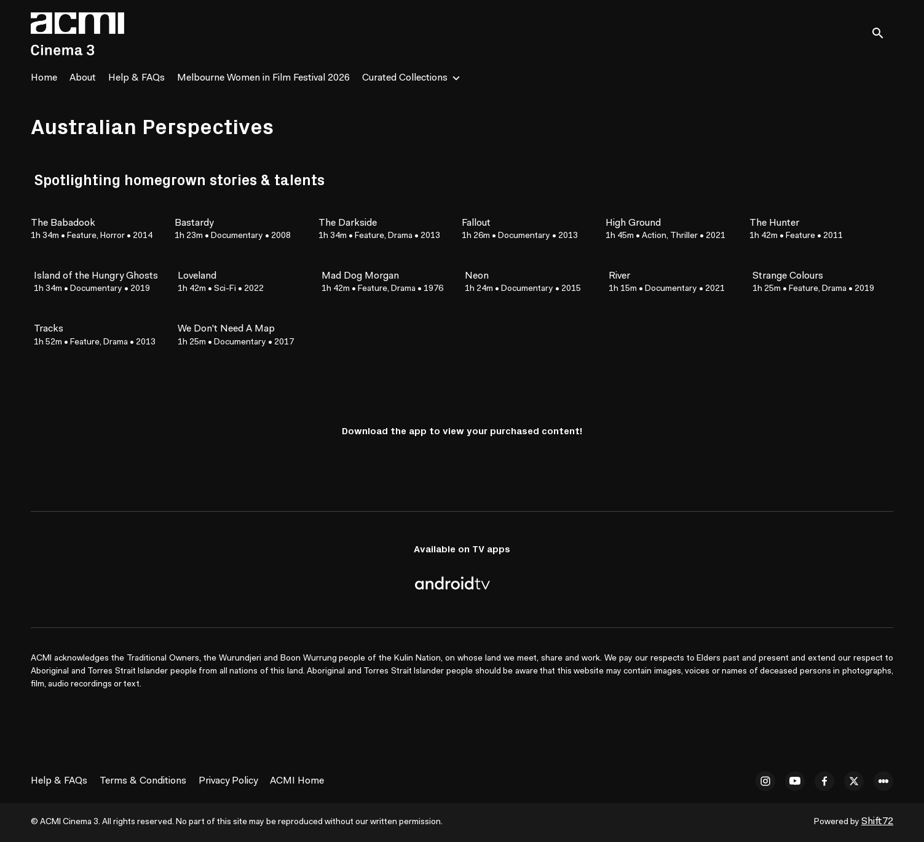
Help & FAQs (136, 78)
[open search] (882, 33)
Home (44, 78)
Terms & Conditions (143, 781)
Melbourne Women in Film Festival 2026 (263, 78)
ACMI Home (297, 781)
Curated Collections (405, 78)
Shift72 (877, 822)
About (82, 78)
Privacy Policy (228, 781)
